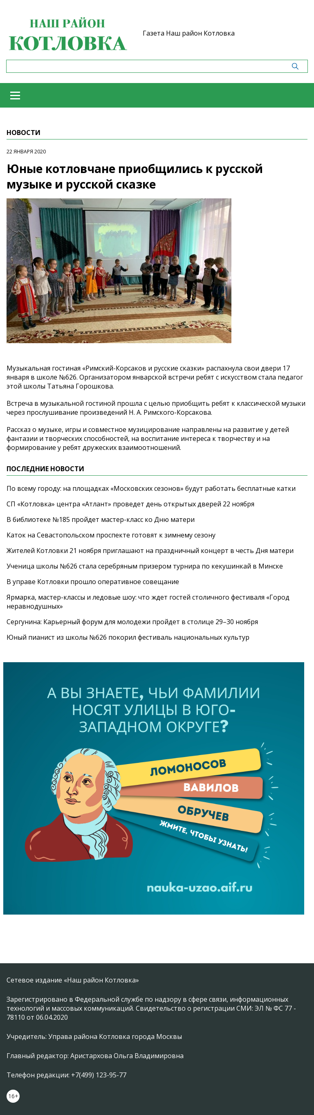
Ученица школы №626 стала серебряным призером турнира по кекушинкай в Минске (145, 566)
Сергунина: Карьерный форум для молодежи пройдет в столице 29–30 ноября (132, 621)
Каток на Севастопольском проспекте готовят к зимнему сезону (111, 535)
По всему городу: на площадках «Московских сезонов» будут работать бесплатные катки (151, 488)
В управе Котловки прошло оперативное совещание (93, 581)
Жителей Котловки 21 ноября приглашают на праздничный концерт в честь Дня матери (150, 550)
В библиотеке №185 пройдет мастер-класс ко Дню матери (101, 519)
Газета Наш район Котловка (189, 33)
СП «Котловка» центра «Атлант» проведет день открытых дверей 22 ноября (130, 503)
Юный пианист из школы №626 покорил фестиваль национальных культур (128, 637)
